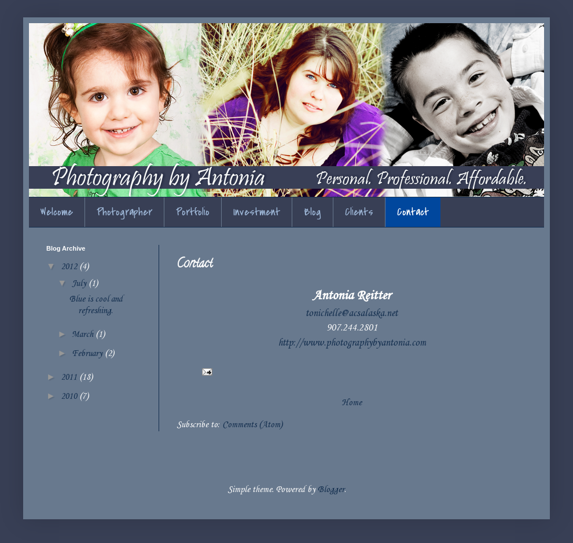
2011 (70, 377)
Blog (312, 212)
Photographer (124, 212)
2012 (70, 267)
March (83, 334)
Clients (359, 212)
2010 (70, 396)
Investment (256, 212)
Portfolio (193, 212)
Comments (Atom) (252, 425)
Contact (413, 212)
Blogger (331, 490)
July (80, 283)
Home (351, 403)
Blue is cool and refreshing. (96, 304)
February (88, 353)
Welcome (57, 212)
